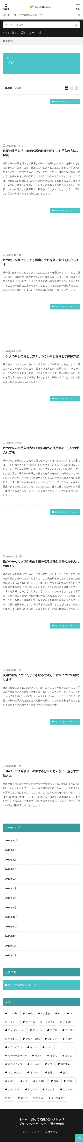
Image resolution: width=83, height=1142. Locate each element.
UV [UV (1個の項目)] (71, 1013)
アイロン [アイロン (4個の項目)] (67, 1021)
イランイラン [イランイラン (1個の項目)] (15, 1047)
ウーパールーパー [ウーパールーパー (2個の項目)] (17, 1055)
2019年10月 (11, 840)
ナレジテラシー (51, 1132)
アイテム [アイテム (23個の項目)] (30, 1021)
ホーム (23, 1119)
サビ (21, 40)
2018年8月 (10, 955)
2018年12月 (11, 917)
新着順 (8, 87)
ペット (6, 32)
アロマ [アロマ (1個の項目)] (68, 1038)
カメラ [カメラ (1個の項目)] (24, 1097)
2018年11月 (11, 926)
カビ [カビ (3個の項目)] (10, 1097)
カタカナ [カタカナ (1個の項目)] (50, 1089)
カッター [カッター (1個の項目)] (67, 1089)
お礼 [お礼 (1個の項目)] (65, 1072)
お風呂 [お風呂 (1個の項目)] (69, 1081)
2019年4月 (10, 888)
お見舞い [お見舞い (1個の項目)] (40, 1081)
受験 (23, 32)
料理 (38, 32)
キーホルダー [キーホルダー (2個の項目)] (58, 1097)
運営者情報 (57, 1123)
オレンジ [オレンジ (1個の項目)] (35, 1072)
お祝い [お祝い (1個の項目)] (11, 1081)
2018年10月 (11, 936)
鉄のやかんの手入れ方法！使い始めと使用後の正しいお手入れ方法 (41, 450)
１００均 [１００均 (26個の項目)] (12, 1013)
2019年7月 (10, 869)
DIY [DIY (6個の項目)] (60, 1013)
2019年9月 (10, 850)
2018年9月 (10, 945)
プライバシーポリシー (32, 1123)
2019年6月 (10, 878)
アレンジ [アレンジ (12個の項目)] (52, 1038)
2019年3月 (10, 897)
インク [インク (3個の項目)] (33, 1047)
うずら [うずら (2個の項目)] (53, 1055)
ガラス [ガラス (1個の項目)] (39, 1097)
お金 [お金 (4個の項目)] (56, 1081)
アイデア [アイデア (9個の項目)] (12, 1021)
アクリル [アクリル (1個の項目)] (37, 1030)
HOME (6, 14)
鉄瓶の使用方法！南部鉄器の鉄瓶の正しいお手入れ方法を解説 (41, 153)
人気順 (17, 87)
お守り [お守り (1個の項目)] (51, 1072)
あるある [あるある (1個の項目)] (12, 1038)
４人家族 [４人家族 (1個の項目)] (45, 1013)
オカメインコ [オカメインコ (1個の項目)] (15, 1064)
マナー (30, 32)
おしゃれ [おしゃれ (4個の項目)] (35, 1064)
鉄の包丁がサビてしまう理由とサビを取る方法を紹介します (41, 262)
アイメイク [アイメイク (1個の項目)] (49, 1021)
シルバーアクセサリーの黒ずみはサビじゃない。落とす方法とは (41, 773)
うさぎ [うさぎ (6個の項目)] (38, 1055)
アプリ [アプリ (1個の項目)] (53, 1030)
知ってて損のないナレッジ (28, 14)
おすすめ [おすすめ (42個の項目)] (65, 1064)
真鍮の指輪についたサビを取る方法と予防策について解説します (41, 677)
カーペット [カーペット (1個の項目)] (14, 1089)
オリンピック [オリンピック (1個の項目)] (15, 1072)
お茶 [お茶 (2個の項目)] (25, 1081)
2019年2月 (10, 907)
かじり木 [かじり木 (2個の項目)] (32, 1089)
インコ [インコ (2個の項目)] (48, 1047)
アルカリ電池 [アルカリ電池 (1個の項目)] (33, 1038)
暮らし (15, 32)
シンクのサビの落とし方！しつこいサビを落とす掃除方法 (41, 356)
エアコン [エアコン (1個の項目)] (70, 1055)
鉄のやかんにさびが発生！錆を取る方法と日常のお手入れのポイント (41, 564)
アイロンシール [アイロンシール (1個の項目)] (16, 1030)
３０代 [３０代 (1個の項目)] (29, 1013)
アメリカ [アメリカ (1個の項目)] (70, 1030)
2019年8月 (10, 859)
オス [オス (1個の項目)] (50, 1064)
